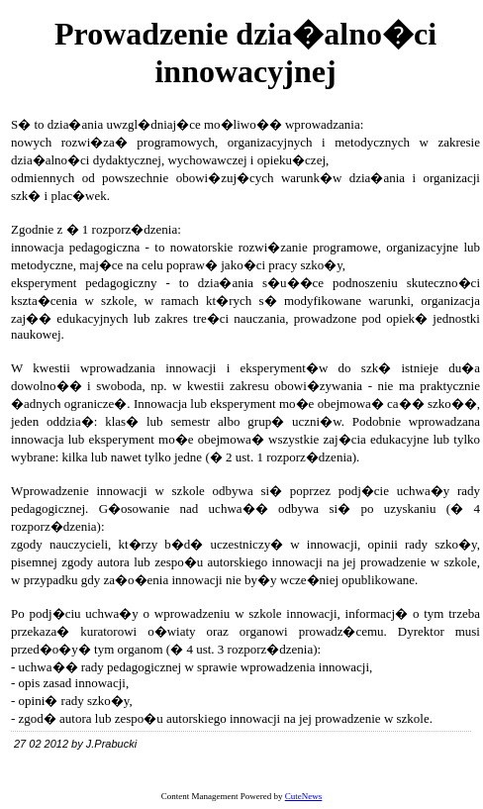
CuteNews (304, 796)
